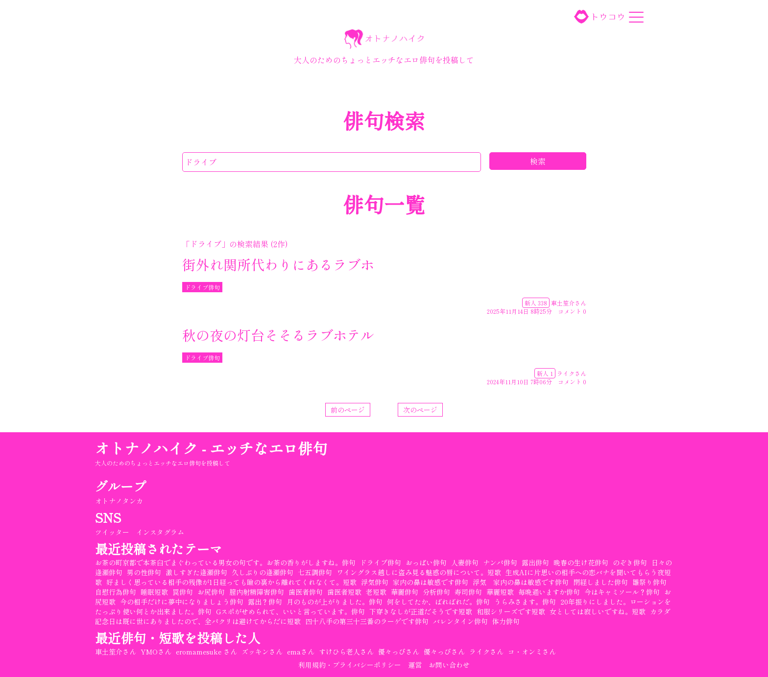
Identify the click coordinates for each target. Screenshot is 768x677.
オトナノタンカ (120, 501)
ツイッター (113, 532)
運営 (415, 665)
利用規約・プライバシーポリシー (349, 665)
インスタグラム (161, 532)
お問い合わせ (449, 665)
